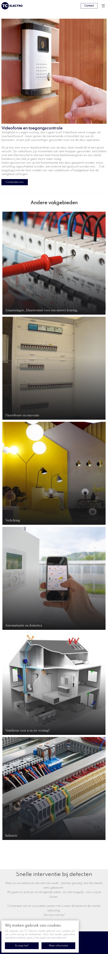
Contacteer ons (15, 182)
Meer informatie (58, 945)
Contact (89, 5)
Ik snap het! (22, 945)
